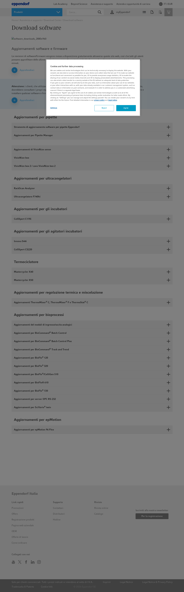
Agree (126, 108)
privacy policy (99, 100)
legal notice (112, 100)
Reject (104, 108)
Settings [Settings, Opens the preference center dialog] (53, 108)
